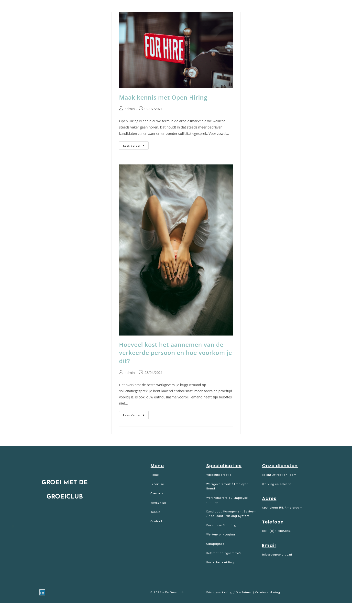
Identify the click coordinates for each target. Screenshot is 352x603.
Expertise (157, 484)
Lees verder (136, 144)
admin (130, 108)
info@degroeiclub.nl (277, 555)
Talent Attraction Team (279, 475)
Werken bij (158, 503)
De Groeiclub (34, 10)
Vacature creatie (218, 475)
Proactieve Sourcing (221, 525)
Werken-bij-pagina (220, 534)
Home (155, 475)
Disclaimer (244, 592)
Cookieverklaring (267, 592)
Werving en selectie (277, 484)
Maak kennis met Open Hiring (163, 97)
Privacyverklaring (219, 592)
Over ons (157, 493)
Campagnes (215, 544)
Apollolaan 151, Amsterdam (282, 508)
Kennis (156, 512)
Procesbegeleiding (220, 562)
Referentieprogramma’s (224, 553)
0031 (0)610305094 (276, 531)
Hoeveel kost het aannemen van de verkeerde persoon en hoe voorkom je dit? (175, 352)
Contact (156, 521)
